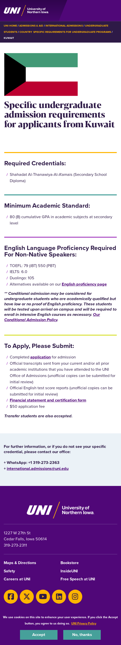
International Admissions (64, 26)
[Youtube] (43, 597)
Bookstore (69, 563)
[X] (27, 597)
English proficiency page (84, 284)
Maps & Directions (20, 563)
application (40, 357)
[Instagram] (75, 597)
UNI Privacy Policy (83, 623)
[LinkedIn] (59, 597)
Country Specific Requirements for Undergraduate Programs (65, 32)
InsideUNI (69, 571)
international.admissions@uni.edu (37, 468)
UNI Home (10, 26)
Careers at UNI (17, 579)
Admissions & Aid (31, 26)
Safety (9, 571)
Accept (38, 634)
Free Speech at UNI (77, 579)
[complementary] (109, 633)
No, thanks (82, 634)
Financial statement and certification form (48, 400)
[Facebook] (11, 597)
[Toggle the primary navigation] (113, 11)
